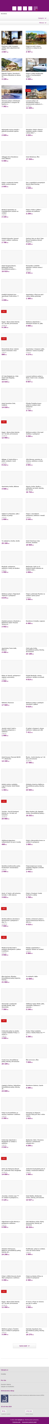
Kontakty (3, 1374)
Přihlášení (30, 8)
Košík (36, 8)
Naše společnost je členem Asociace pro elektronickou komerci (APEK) (26, 1395)
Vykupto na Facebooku (7, 1386)
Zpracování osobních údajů (29, 1422)
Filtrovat (41, 22)
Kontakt (25, 8)
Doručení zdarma (6, 1384)
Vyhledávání (20, 8)
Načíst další (23, 1346)
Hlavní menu (14, 8)
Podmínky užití (16, 1422)
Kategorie (41, 18)
